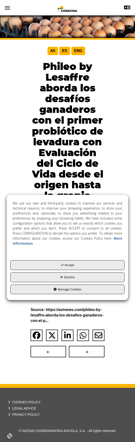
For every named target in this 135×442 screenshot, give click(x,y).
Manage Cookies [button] (67, 289)
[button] (67, 9)
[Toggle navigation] (127, 8)
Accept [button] (67, 265)
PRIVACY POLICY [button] (23, 414)
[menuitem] (52, 51)
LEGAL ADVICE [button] (21, 408)
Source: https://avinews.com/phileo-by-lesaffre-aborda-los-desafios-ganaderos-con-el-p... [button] (67, 315)
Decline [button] (67, 277)
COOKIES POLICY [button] (24, 402)
